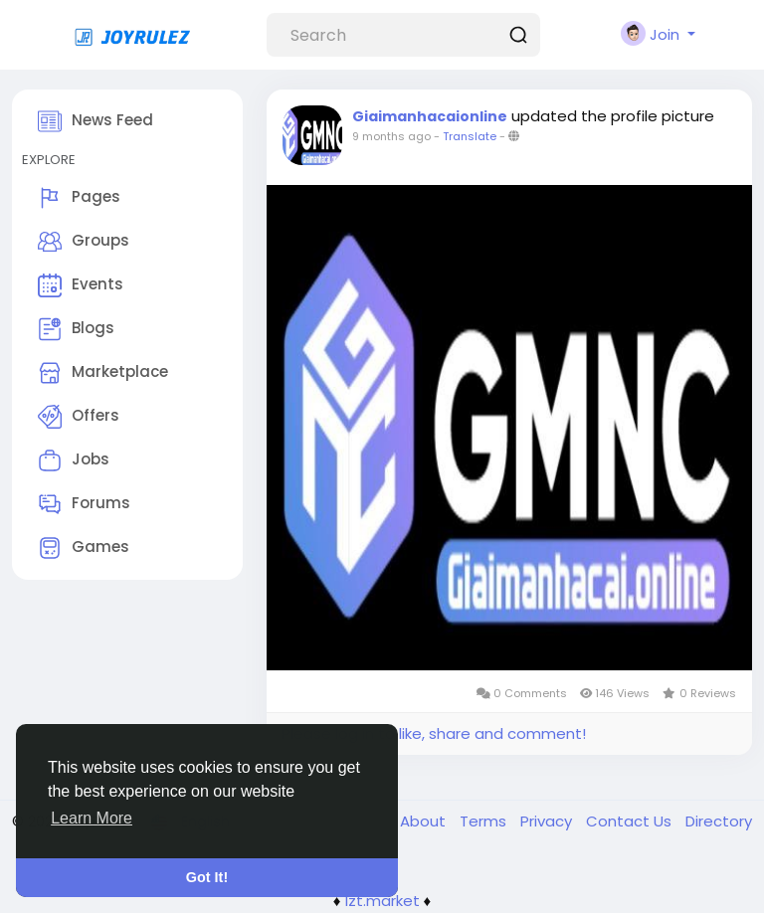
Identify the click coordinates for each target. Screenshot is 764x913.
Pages (79, 198)
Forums (84, 504)
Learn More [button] (91, 818)
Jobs (73, 460)
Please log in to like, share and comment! (434, 733)
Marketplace (103, 373)
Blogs (76, 329)
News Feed (95, 121)
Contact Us (630, 821)
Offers (78, 417)
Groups (83, 242)
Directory (718, 821)
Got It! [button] (207, 877)
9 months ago (391, 136)
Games (83, 548)
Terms (485, 821)
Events (80, 285)
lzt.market (382, 900)
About (425, 821)
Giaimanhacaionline (429, 116)
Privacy (548, 821)
